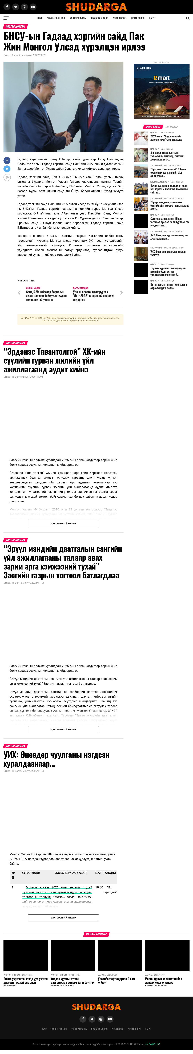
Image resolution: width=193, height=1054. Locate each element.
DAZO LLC (152, 1048)
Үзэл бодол (119, 18)
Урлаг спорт (137, 18)
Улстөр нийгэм (78, 18)
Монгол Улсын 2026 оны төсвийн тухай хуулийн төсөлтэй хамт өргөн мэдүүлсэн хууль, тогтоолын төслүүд (57, 896)
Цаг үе (152, 18)
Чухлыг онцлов (56, 18)
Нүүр (39, 18)
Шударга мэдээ (99, 18)
